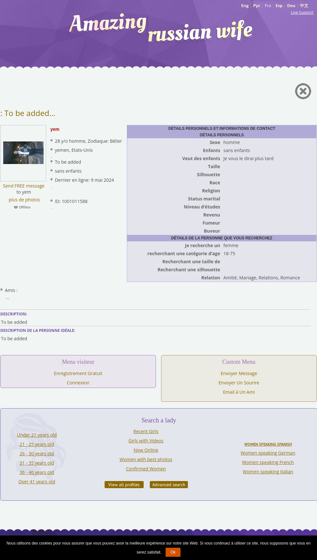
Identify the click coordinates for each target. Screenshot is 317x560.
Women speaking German (268, 453)
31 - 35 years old (37, 463)
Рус (256, 5)
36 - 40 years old (37, 472)
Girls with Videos (145, 441)
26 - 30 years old (37, 453)
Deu (291, 5)
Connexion (78, 383)
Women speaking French (268, 462)
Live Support (302, 12)
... (7, 297)
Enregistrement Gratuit (78, 373)
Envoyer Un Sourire (239, 383)
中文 (304, 5)
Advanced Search (169, 484)
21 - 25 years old (37, 444)
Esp (278, 5)
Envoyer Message (238, 373)
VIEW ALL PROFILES (124, 484)
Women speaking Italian (268, 471)
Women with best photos (145, 459)
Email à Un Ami (239, 392)
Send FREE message (24, 186)
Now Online (146, 450)
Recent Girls (145, 431)
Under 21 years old (36, 435)
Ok (172, 552)
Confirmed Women (146, 469)
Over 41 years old (36, 481)
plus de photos (23, 200)
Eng (245, 5)
